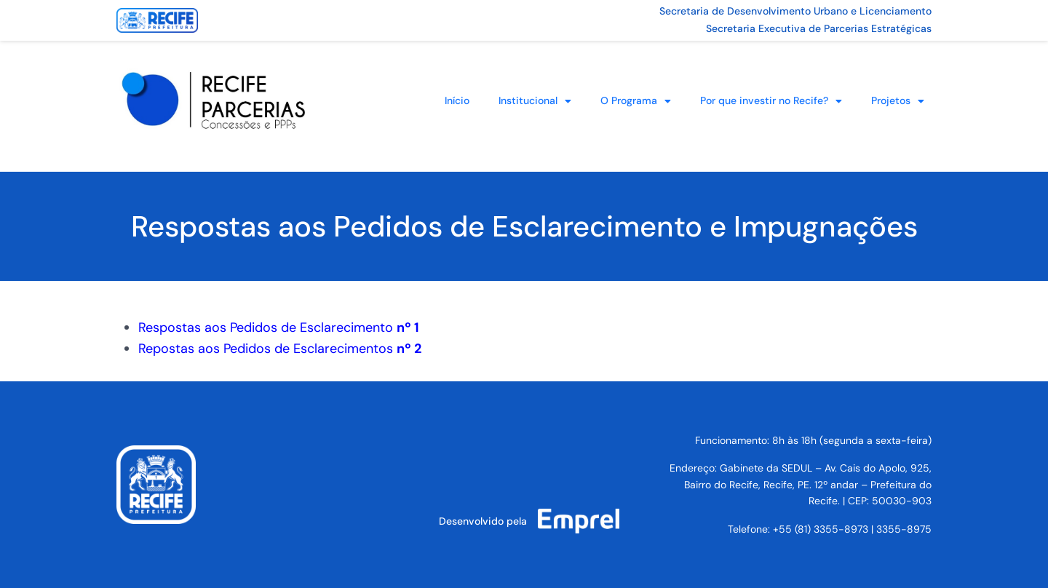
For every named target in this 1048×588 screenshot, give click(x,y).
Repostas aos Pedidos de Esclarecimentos (279, 348)
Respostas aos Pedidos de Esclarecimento (278, 327)
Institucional (535, 101)
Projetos (897, 101)
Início (457, 100)
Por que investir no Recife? (771, 101)
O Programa (635, 101)
